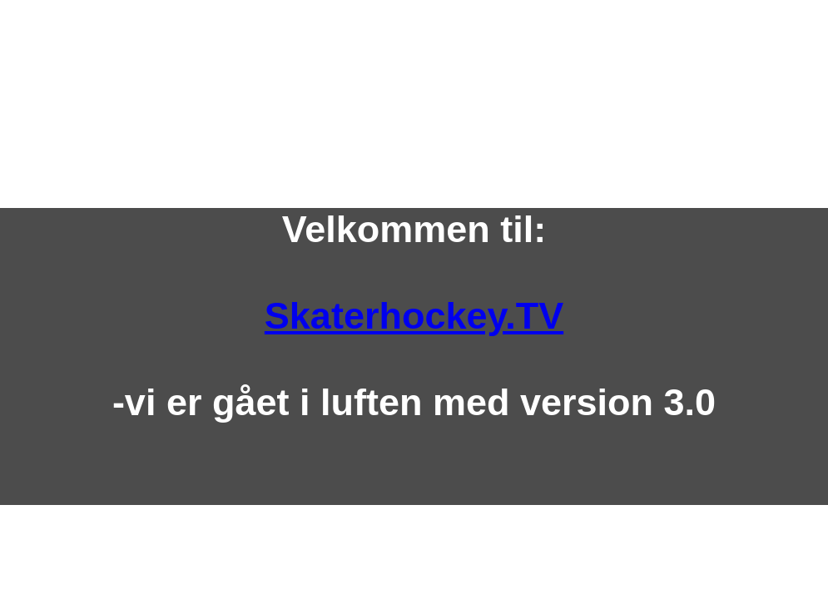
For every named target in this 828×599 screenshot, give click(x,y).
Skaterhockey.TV (414, 316)
